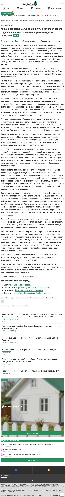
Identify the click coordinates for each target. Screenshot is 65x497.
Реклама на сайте (18, 495)
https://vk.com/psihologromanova (29, 290)
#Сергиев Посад (5, 298)
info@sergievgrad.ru (5, 475)
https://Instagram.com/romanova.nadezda (33, 287)
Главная (6, 8)
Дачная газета (12, 406)
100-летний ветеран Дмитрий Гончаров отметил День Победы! (29, 349)
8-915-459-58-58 (4, 476)
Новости (21, 8)
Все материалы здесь (32, 433)
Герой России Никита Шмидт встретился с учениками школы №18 (30, 371)
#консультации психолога (37, 298)
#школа (27, 298)
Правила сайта (39, 495)
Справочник (36, 8)
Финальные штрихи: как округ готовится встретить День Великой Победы (30, 339)
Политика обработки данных (29, 495)
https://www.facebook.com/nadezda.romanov (32, 293)
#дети (12, 298)
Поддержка (52, 495)
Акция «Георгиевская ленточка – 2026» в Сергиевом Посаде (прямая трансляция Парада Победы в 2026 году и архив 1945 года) (32, 315)
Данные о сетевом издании (7, 495)
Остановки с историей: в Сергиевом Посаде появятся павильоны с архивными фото (31, 327)
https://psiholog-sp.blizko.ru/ (21, 284)
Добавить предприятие (32, 460)
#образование (19, 298)
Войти (62, 3)
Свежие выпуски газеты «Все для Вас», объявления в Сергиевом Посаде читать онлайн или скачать (30, 360)
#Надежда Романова (51, 298)
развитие (58, 495)
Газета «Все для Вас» (54, 8)
